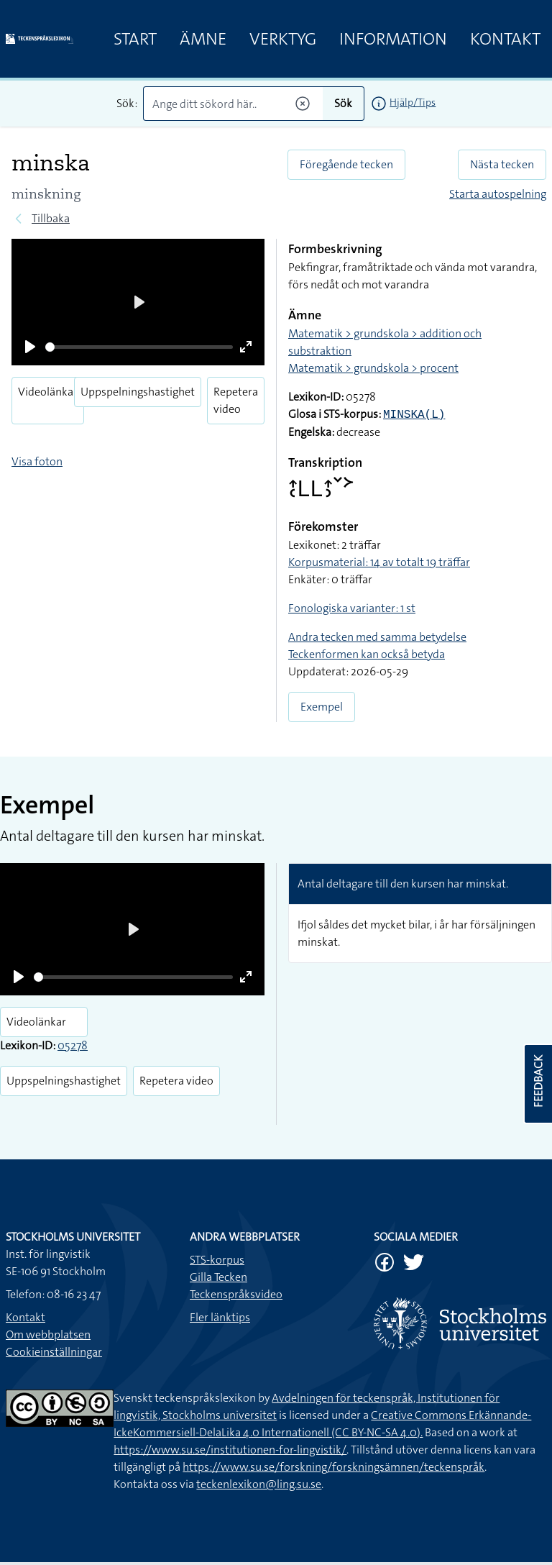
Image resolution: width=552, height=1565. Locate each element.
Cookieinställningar (54, 1351)
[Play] (30, 346)
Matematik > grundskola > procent (373, 367)
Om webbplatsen (48, 1334)
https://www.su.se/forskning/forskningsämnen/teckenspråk (333, 1466)
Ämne (203, 38)
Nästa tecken (502, 164)
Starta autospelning (497, 193)
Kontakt (505, 38)
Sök (343, 103)
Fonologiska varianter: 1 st (351, 608)
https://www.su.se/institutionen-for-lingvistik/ (230, 1449)
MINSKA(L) (414, 415)
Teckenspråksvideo (236, 1294)
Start (135, 38)
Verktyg (282, 38)
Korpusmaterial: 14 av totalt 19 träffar (379, 562)
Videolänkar (48, 391)
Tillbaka (51, 218)
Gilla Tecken (218, 1277)
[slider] (139, 347)
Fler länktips (220, 1317)
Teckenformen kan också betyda (366, 654)
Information (393, 38)
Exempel (321, 706)
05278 (73, 1045)
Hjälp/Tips (413, 102)
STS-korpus (217, 1259)
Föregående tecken (346, 164)
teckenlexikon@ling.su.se (258, 1484)
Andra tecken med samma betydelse (377, 636)
